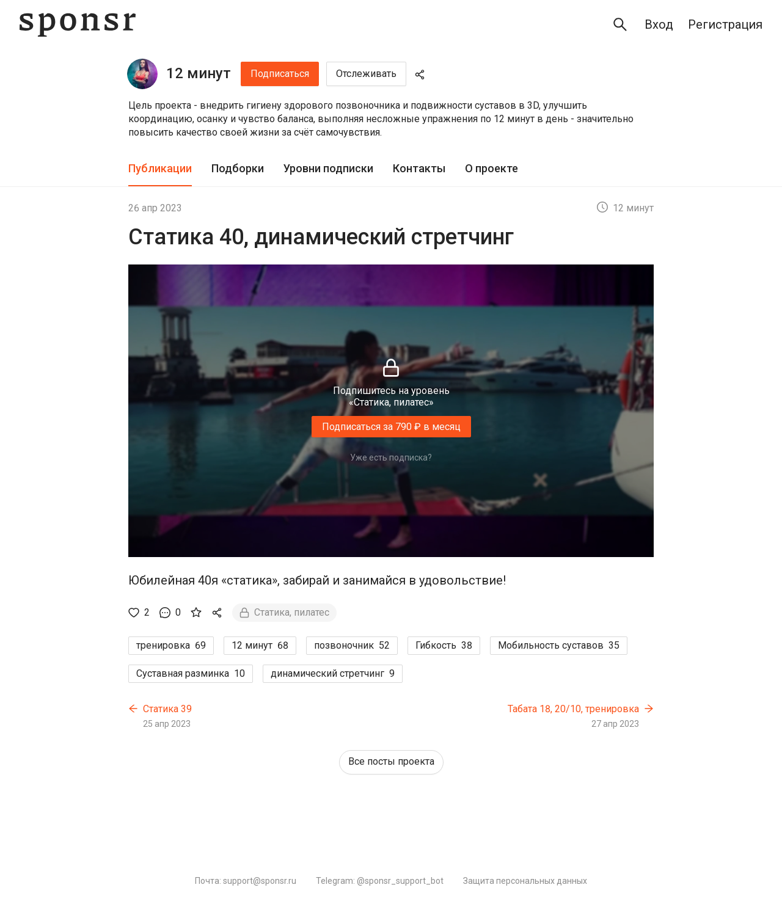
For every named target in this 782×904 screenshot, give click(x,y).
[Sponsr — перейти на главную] (78, 25)
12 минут (198, 73)
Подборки (237, 168)
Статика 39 (167, 709)
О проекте (491, 168)
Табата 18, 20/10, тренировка (573, 709)
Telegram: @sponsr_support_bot (380, 881)
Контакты (419, 168)
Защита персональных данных (525, 881)
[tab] (160, 169)
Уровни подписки (328, 168)
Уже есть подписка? (391, 457)
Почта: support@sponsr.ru (245, 881)
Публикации (160, 168)
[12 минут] (142, 74)
